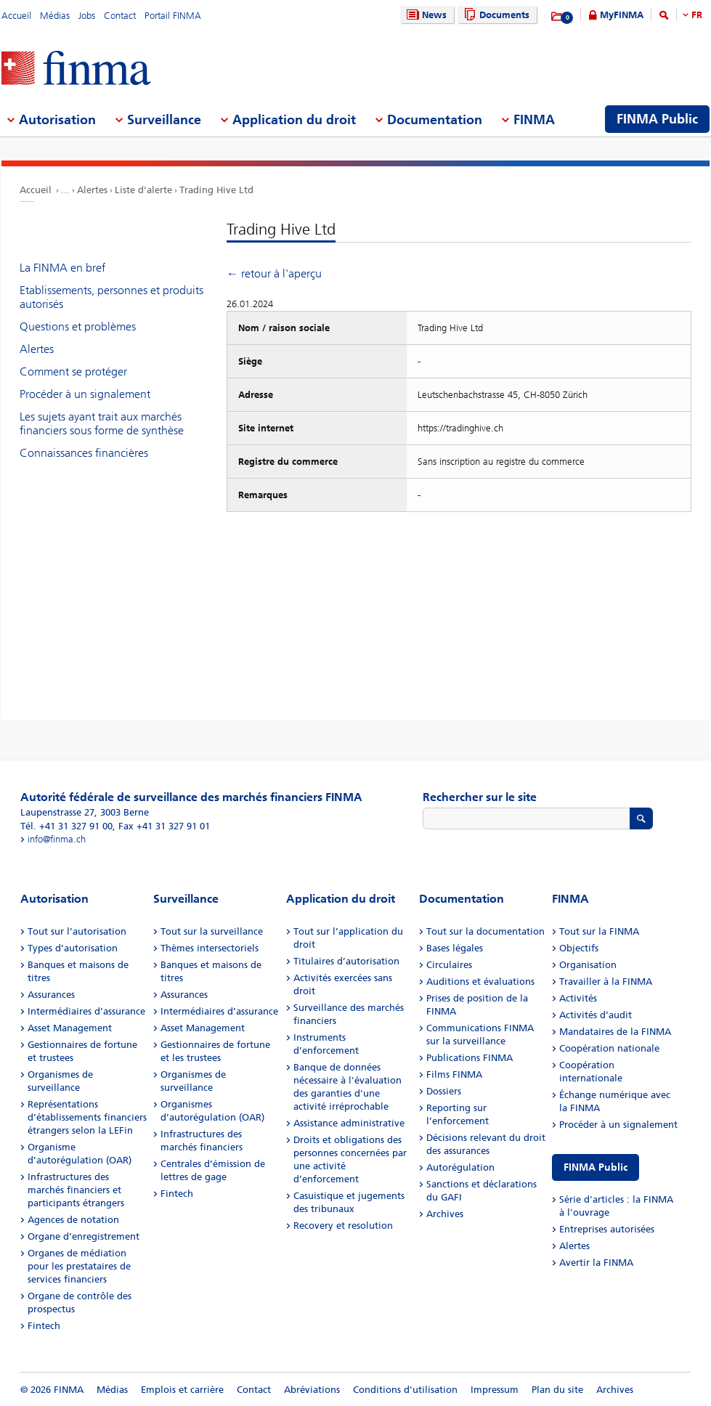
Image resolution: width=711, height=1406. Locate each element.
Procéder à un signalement (85, 394)
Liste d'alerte (143, 189)
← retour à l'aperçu (274, 273)
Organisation (588, 964)
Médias (55, 15)
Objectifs (578, 948)
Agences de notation (73, 1219)
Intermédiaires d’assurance (86, 1011)
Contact (120, 15)
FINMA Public (595, 1167)
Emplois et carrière (182, 1389)
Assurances (51, 994)
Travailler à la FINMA (605, 981)
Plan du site (557, 1389)
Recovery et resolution (343, 1225)
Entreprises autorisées (606, 1229)
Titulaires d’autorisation (346, 961)
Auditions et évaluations (480, 981)
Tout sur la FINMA (599, 931)
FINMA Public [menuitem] (657, 119)
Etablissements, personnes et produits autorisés (111, 297)
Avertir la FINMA (596, 1262)
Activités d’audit (595, 1014)
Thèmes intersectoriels (210, 948)
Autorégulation (460, 1167)
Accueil (16, 15)
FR (696, 14)
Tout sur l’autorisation (77, 931)
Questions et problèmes (78, 326)
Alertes (92, 189)
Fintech (44, 1325)
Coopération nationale (609, 1048)
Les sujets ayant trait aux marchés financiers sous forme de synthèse (102, 423)
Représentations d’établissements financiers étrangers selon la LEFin (87, 1117)
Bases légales (454, 948)
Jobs (86, 15)
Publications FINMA (469, 1057)
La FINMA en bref (62, 268)
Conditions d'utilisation (405, 1389)
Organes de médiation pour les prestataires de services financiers (79, 1266)
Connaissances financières (84, 453)
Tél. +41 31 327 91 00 (66, 826)
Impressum (495, 1389)
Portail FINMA (173, 15)
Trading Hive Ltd (216, 189)
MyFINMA (621, 14)
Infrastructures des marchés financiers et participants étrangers (76, 1189)
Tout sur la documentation (485, 931)
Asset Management (70, 1028)
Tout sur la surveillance (212, 931)
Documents (494, 14)
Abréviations (312, 1389)
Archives (444, 1213)
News (425, 14)
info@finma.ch (57, 839)
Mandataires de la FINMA (615, 1031)
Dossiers (443, 1091)
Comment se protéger (73, 371)
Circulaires (449, 964)
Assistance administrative (349, 1123)
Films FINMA (454, 1074)
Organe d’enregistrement (83, 1236)
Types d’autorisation (73, 948)
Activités (578, 998)
